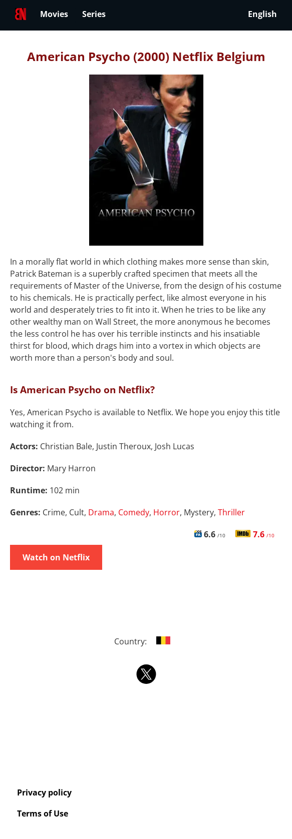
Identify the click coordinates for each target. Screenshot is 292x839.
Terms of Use (42, 813)
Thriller (231, 512)
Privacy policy (44, 792)
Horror (166, 512)
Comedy (133, 512)
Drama (101, 512)
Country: (146, 641)
